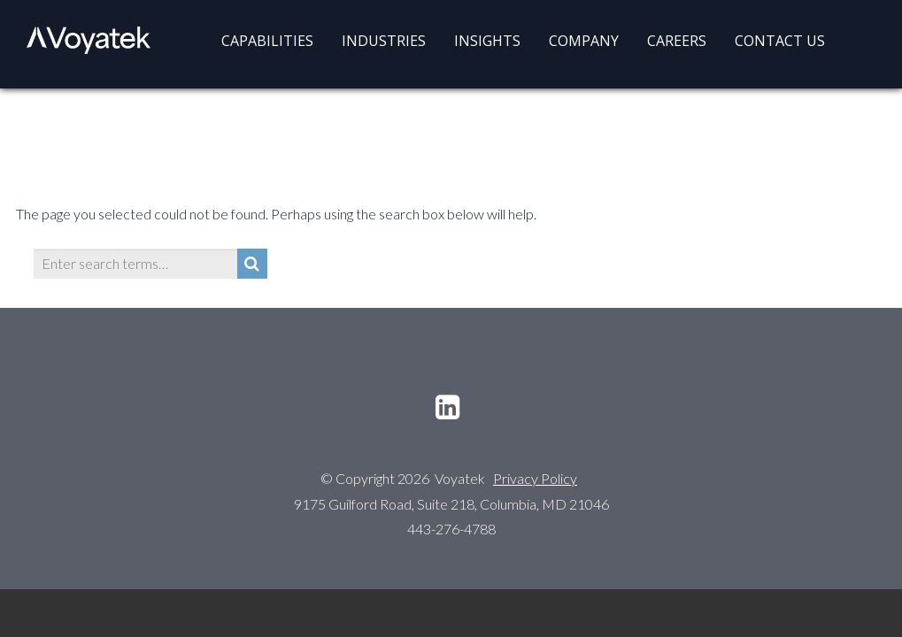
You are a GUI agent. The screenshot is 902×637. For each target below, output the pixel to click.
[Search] (252, 264)
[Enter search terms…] (135, 264)
